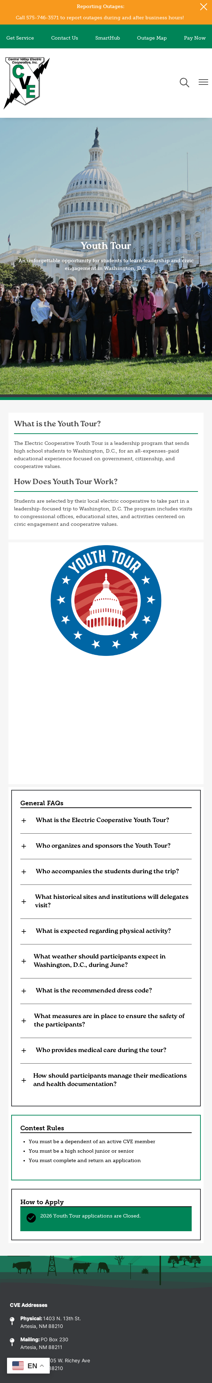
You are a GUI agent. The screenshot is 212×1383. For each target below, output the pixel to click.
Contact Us (64, 38)
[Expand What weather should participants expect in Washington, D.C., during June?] (106, 961)
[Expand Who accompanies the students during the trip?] (106, 871)
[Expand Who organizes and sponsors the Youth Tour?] (106, 846)
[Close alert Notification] (204, 7)
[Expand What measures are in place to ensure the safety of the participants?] (106, 1020)
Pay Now (195, 38)
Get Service (20, 38)
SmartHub (107, 38)
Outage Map (152, 38)
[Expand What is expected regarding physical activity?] (106, 931)
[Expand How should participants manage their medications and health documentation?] (106, 1080)
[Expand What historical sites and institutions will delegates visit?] (106, 901)
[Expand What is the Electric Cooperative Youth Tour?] (106, 820)
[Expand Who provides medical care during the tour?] (106, 1050)
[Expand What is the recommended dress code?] (106, 991)
